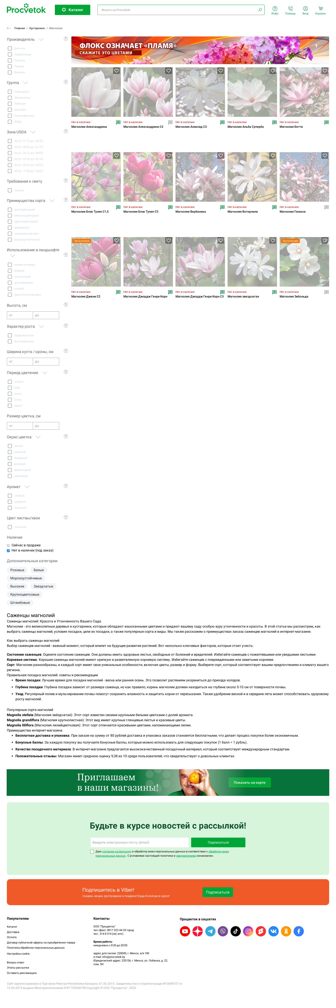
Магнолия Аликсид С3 (191, 126)
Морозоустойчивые (26, 578)
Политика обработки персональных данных (35, 947)
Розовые (17, 570)
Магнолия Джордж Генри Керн (145, 296)
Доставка (13, 932)
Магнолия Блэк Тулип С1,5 (90, 211)
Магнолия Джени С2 (85, 296)
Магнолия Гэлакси (293, 211)
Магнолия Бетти (291, 126)
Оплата (11, 937)
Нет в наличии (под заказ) (33, 550)
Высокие (17, 586)
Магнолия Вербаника (191, 211)
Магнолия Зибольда (294, 296)
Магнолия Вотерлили (243, 211)
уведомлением (186, 855)
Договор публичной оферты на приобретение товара (41, 942)
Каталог (12, 926)
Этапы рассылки (18, 967)
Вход (305, 10)
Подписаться (218, 842)
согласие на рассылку (116, 851)
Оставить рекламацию (22, 973)
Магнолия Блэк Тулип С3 (140, 211)
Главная (19, 28)
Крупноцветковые (24, 594)
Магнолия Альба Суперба (246, 126)
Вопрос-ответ (15, 962)
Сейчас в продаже (26, 545)
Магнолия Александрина (89, 126)
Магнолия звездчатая (243, 296)
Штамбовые (20, 603)
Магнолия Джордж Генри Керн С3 (200, 296)
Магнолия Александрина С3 (143, 126)
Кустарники (37, 28)
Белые (39, 570)
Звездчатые (43, 586)
